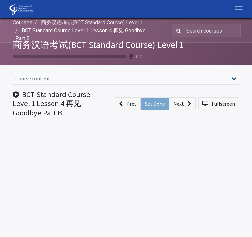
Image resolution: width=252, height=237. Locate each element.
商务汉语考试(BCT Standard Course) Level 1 (98, 45)
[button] (128, 103)
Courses (22, 22)
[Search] (177, 30)
